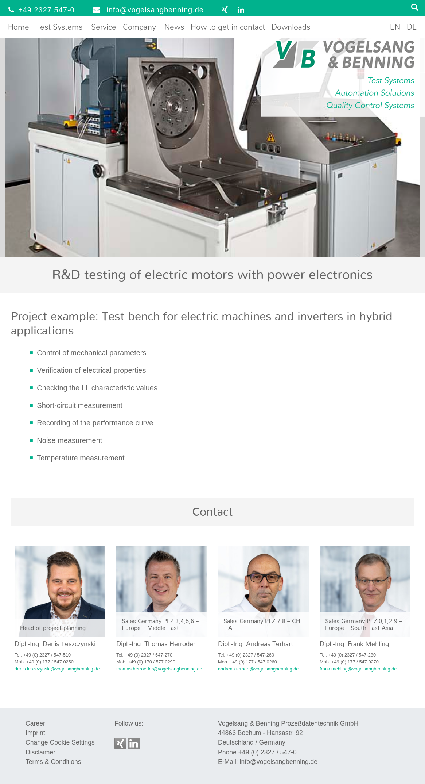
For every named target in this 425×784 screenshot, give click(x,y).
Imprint (35, 733)
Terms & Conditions (53, 761)
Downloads (291, 27)
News (174, 27)
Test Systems (59, 27)
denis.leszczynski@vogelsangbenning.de (57, 669)
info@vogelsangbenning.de (146, 10)
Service (103, 27)
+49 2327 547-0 (40, 10)
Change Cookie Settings (60, 742)
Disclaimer (40, 752)
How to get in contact (228, 27)
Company (139, 27)
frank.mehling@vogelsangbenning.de (358, 669)
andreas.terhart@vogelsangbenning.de (258, 669)
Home (18, 27)
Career (35, 723)
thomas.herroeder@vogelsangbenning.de (159, 669)
